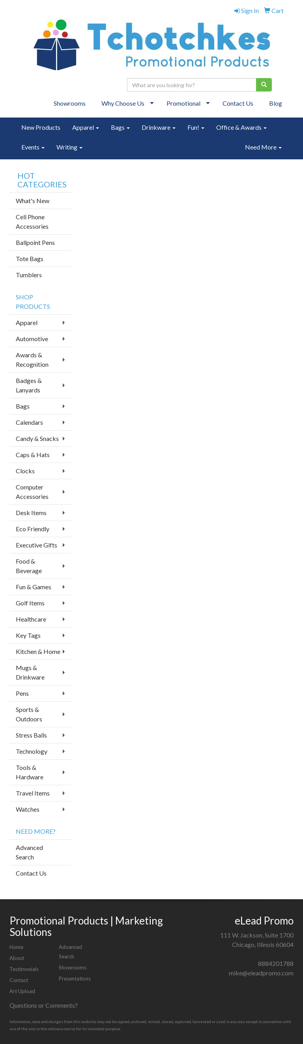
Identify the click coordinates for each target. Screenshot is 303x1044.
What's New (32, 200)
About (16, 958)
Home (16, 947)
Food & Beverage (29, 565)
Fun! (195, 127)
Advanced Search (29, 852)
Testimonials (24, 969)
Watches (27, 809)
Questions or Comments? (43, 1005)
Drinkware (159, 127)
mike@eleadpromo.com (261, 973)
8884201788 (276, 963)
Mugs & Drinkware (30, 672)
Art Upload (22, 991)
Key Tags (28, 635)
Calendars (29, 422)
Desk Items (31, 512)
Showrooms (70, 103)
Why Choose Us (122, 103)
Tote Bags (29, 258)
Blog (275, 103)
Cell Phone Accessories (32, 221)
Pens (22, 693)
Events (33, 147)
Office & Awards (241, 127)
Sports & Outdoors (29, 714)
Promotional (183, 103)
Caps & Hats (33, 454)
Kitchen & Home (38, 651)
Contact (18, 980)
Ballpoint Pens (35, 242)
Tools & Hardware (29, 772)
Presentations (75, 978)
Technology (31, 751)
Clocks (25, 470)
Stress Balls (31, 735)
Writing (69, 147)
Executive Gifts (36, 545)
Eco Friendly (32, 528)
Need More (263, 147)
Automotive (32, 338)
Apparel (85, 127)
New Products (40, 127)
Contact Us (238, 103)
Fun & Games (33, 586)
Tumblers (29, 274)
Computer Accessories (32, 491)
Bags (120, 127)
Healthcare (31, 619)
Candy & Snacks (37, 438)
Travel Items (33, 793)
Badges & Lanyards (29, 385)
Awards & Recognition (32, 359)
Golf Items (30, 603)
